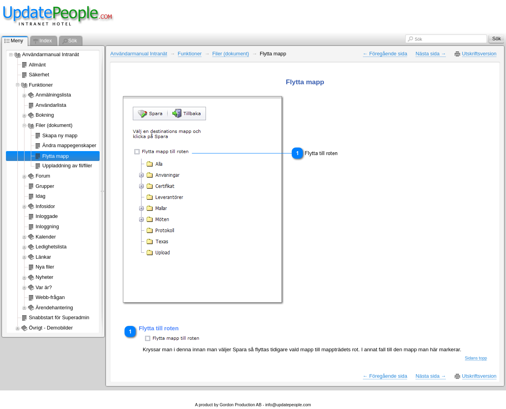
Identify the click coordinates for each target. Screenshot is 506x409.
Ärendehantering (54, 308)
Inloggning (47, 226)
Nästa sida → (430, 54)
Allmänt (37, 65)
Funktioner (41, 85)
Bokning (45, 115)
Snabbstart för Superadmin (59, 317)
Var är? (44, 287)
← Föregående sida (385, 54)
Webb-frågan (50, 297)
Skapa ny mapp (59, 135)
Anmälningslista (53, 95)
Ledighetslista (51, 247)
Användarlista (51, 105)
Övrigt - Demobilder (51, 328)
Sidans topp (476, 358)
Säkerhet (39, 75)
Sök (418, 39)
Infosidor (45, 206)
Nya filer (45, 267)
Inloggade (47, 216)
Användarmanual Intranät (50, 54)
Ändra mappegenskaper (69, 145)
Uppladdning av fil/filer (67, 166)
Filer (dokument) (54, 125)
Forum (43, 176)
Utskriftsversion (479, 54)
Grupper (45, 186)
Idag (40, 196)
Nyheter (44, 277)
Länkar (43, 257)
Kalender (46, 237)
